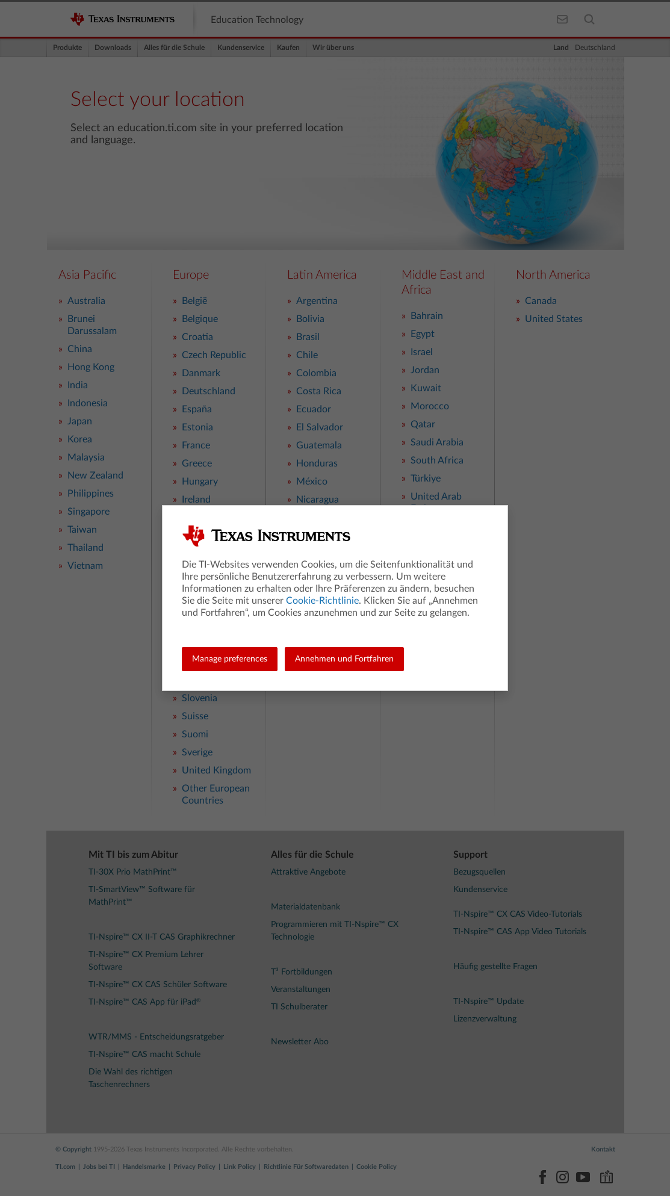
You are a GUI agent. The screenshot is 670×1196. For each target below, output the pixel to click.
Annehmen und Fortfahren (344, 659)
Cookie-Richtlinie (322, 601)
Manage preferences (229, 659)
